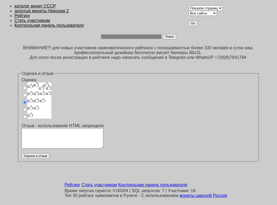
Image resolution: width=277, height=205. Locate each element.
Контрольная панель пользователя (49, 25)
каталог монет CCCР (35, 6)
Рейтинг (22, 15)
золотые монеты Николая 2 (41, 11)
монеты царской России (203, 195)
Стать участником (32, 20)
